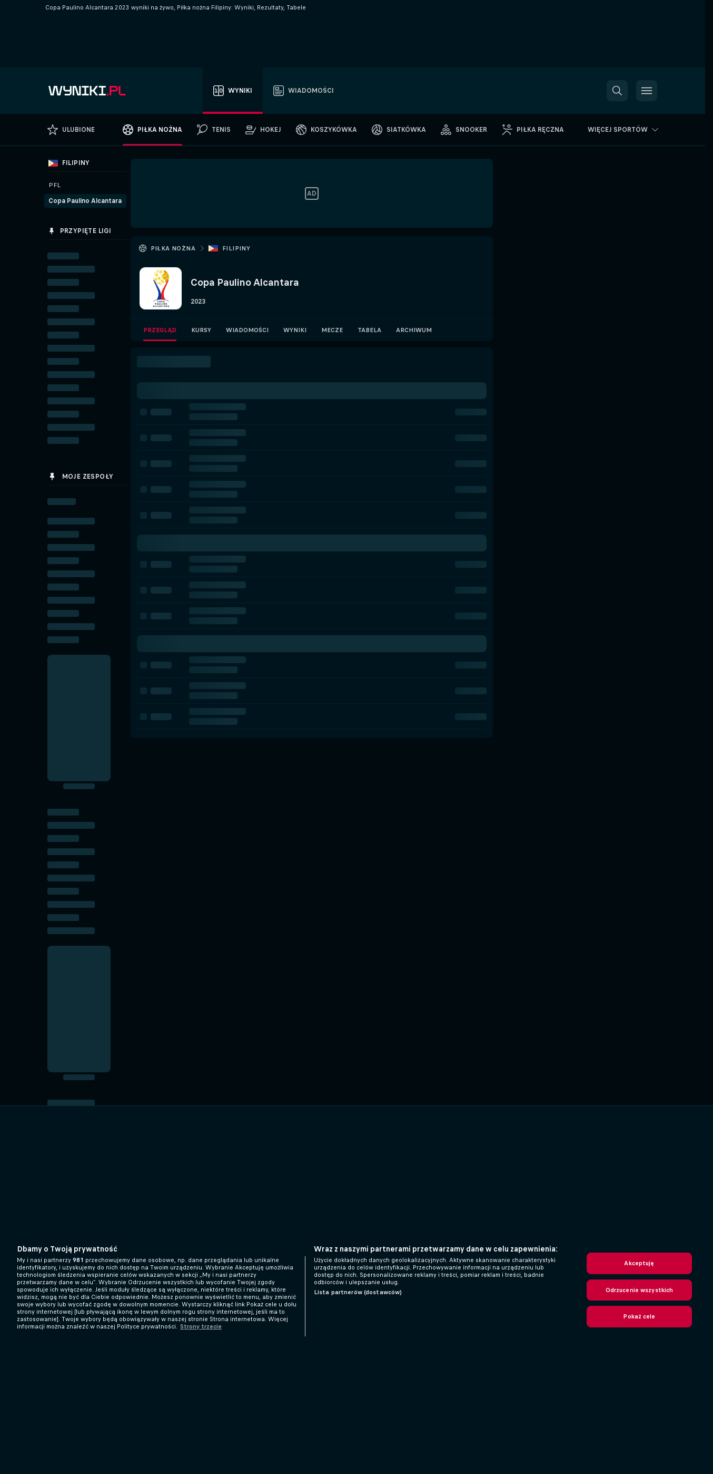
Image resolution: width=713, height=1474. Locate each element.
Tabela (369, 330)
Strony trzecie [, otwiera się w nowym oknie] (201, 1326)
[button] (617, 90)
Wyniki (294, 330)
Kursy (201, 330)
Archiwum (414, 330)
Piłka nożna (173, 248)
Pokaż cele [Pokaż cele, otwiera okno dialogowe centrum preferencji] (639, 1316)
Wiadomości (247, 330)
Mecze (332, 330)
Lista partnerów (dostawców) (358, 1292)
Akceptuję (639, 1263)
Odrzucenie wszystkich (640, 1290)
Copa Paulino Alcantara (85, 201)
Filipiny (236, 248)
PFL (54, 185)
